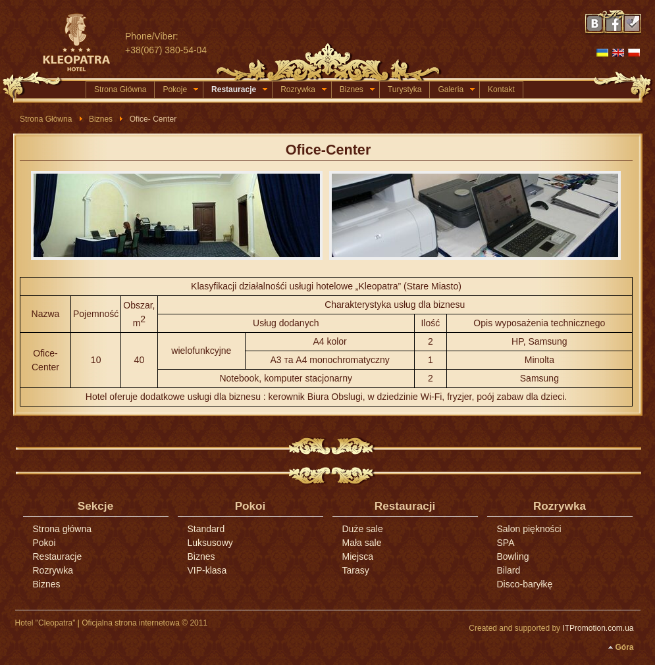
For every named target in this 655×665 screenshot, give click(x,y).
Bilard (509, 570)
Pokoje (180, 89)
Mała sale (362, 542)
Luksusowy (210, 542)
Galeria (456, 89)
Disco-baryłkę (525, 584)
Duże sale (362, 529)
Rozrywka (303, 89)
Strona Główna (120, 89)
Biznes (357, 89)
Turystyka (405, 89)
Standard (206, 529)
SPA (506, 542)
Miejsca (357, 556)
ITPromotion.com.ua (597, 628)
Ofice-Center (328, 149)
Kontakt (501, 89)
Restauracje (239, 89)
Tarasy (355, 570)
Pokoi (44, 542)
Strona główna (62, 529)
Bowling (513, 556)
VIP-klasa (207, 570)
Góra (624, 647)
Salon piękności (529, 529)
